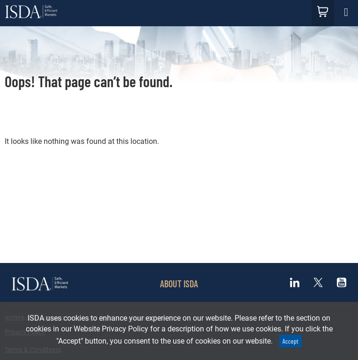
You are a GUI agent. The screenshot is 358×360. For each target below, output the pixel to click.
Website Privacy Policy (111, 328)
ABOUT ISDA (179, 283)
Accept (290, 341)
